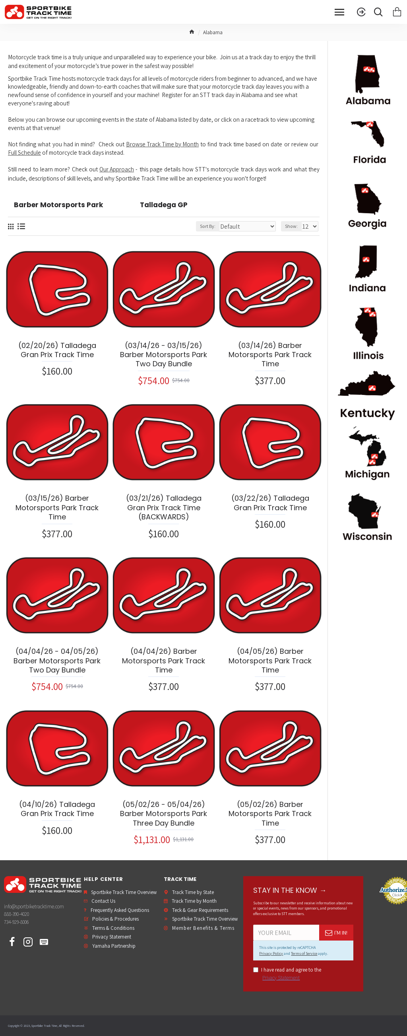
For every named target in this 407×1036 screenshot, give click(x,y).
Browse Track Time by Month (162, 144)
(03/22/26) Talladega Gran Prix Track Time (270, 503)
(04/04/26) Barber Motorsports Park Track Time (163, 660)
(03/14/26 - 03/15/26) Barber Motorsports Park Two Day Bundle (163, 355)
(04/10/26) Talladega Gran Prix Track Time (57, 809)
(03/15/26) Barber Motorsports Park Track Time (57, 507)
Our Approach (116, 169)
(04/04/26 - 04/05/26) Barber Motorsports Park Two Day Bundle (57, 660)
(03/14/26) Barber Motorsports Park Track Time (270, 355)
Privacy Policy (271, 953)
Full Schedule (24, 152)
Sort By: (207, 226)
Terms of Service (304, 953)
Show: (291, 226)
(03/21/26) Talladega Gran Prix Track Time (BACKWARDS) (164, 507)
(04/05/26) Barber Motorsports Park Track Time (270, 660)
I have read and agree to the (287, 974)
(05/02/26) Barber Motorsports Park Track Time (270, 814)
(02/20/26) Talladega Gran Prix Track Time (57, 350)
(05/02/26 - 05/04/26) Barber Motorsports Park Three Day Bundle (163, 814)
